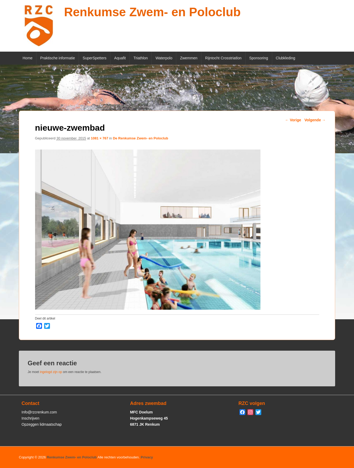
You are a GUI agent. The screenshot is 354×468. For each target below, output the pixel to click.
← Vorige (293, 120)
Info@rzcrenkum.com (39, 412)
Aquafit (120, 58)
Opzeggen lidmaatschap (42, 424)
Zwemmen (188, 58)
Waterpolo (163, 58)
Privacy (147, 457)
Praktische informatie (57, 58)
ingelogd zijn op (51, 372)
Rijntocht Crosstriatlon (223, 58)
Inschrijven (30, 418)
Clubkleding (285, 58)
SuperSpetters (95, 58)
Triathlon (140, 58)
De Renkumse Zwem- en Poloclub (140, 138)
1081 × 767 (99, 138)
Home (27, 58)
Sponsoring (258, 58)
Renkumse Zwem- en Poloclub (152, 12)
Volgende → (315, 120)
